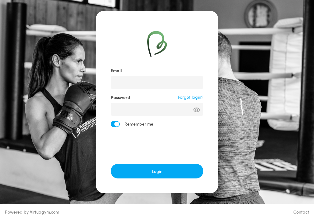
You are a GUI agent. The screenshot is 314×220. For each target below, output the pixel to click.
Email (116, 70)
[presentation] (157, 145)
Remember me (138, 124)
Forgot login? (190, 97)
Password (120, 97)
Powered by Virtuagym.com (32, 212)
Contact (301, 212)
